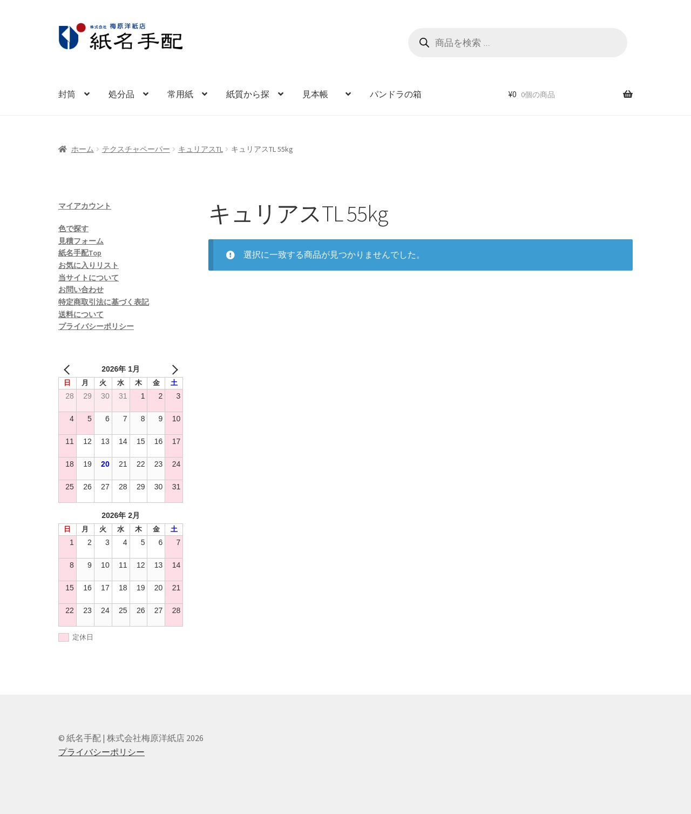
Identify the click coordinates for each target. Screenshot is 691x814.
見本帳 (319, 94)
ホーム (82, 149)
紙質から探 (247, 94)
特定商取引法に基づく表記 (103, 302)
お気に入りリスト (88, 265)
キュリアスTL (200, 149)
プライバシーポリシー (96, 326)
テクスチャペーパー (136, 149)
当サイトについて (88, 277)
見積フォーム (81, 241)
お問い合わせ (81, 289)
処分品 (121, 94)
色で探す (73, 228)
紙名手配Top (79, 253)
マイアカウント (84, 206)
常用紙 (180, 94)
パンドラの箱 (396, 94)
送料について (81, 314)
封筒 (67, 94)
